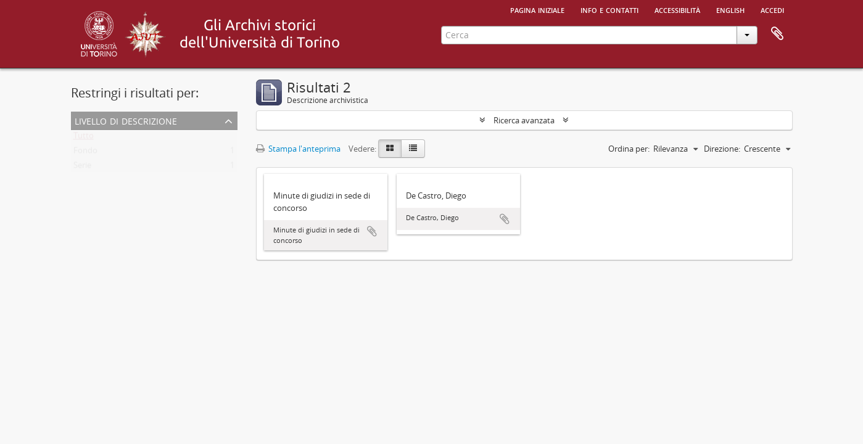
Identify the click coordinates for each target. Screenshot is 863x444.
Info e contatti (609, 9)
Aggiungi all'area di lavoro (372, 231)
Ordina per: (629, 148)
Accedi (772, 9)
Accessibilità (677, 9)
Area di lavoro (777, 33)
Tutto (83, 138)
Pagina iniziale (537, 9)
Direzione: (722, 148)
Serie (82, 167)
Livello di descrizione (126, 120)
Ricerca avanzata (524, 120)
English (730, 9)
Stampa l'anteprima (298, 148)
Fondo (85, 152)
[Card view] (390, 148)
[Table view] (413, 148)
